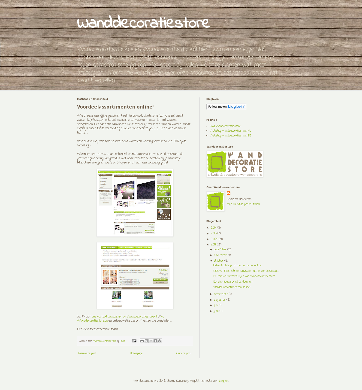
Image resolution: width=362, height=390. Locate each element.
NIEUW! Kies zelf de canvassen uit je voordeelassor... (246, 271)
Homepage (136, 353)
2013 (214, 233)
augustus (220, 300)
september (221, 294)
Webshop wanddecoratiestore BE (230, 136)
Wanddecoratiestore (143, 24)
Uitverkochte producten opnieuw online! (237, 265)
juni (217, 311)
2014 (214, 228)
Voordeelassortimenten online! (231, 287)
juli (216, 305)
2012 (214, 239)
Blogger (223, 381)
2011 (214, 245)
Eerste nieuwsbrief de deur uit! (233, 282)
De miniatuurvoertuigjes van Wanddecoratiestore (244, 276)
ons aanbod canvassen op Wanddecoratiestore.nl (124, 316)
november (221, 255)
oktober (219, 261)
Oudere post (183, 353)
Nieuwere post (87, 353)
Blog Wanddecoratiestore (225, 126)
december (220, 250)
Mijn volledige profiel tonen (243, 204)
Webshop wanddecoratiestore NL (230, 131)
